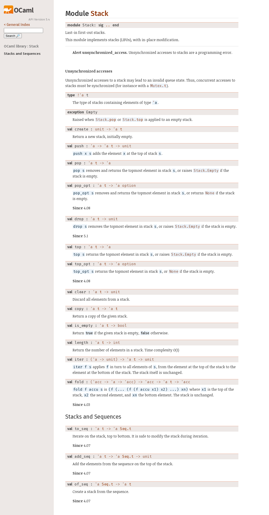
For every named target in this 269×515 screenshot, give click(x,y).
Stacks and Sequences (22, 54)
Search (13, 36)
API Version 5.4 (39, 19)
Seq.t (125, 429)
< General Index (17, 24)
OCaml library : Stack (21, 46)
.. (108, 25)
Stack (99, 13)
